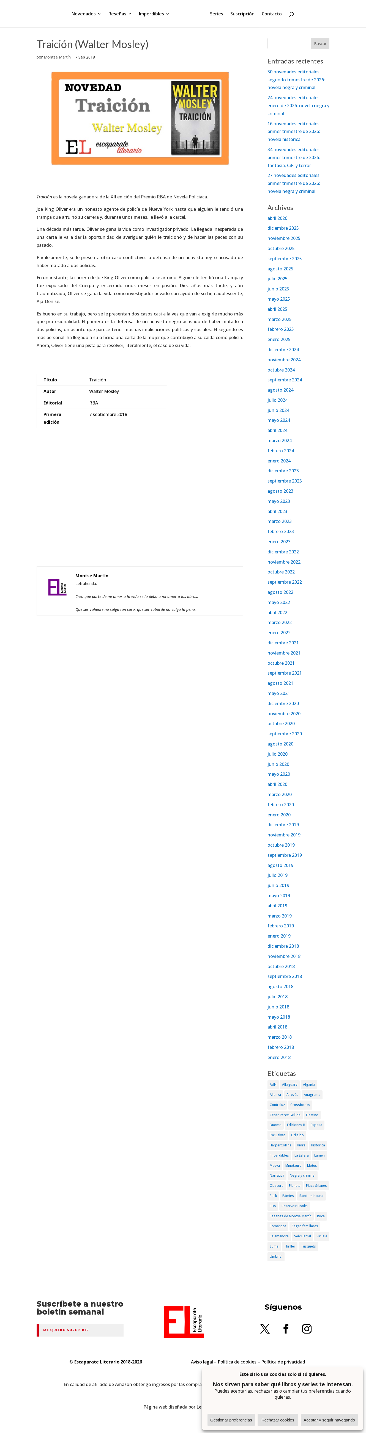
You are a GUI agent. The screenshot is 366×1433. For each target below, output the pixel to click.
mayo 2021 (278, 693)
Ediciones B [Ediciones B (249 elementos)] (296, 1124)
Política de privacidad (283, 1362)
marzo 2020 (279, 794)
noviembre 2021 (284, 653)
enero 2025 (279, 339)
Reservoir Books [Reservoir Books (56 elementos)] (295, 1206)
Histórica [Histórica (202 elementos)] (318, 1145)
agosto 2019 (280, 865)
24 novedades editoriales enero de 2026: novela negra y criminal (298, 106)
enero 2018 (279, 1057)
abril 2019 (277, 906)
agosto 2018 (280, 986)
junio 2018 (278, 1007)
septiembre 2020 (284, 734)
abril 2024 (277, 430)
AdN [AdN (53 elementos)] (273, 1084)
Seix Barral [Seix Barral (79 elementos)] (302, 1236)
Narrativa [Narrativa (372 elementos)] (277, 1175)
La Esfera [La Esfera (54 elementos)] (301, 1155)
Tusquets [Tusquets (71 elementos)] (308, 1246)
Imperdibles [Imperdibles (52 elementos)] (279, 1155)
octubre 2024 (281, 370)
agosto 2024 (280, 390)
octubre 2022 (281, 572)
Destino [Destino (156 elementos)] (312, 1115)
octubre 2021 (281, 663)
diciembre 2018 (283, 946)
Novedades (85, 14)
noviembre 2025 (284, 238)
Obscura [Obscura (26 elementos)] (276, 1185)
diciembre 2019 (283, 825)
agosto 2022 (280, 592)
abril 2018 (277, 1027)
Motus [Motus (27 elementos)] (312, 1165)
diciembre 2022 (283, 552)
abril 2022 (277, 612)
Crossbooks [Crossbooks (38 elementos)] (300, 1104)
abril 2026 (277, 218)
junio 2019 (278, 885)
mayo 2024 (278, 420)
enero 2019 (279, 936)
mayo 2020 (278, 774)
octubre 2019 (281, 845)
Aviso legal (202, 1362)
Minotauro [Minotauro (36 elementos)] (293, 1165)
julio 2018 (277, 997)
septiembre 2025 (284, 259)
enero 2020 (279, 815)
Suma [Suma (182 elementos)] (274, 1246)
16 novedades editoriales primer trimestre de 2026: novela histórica (293, 132)
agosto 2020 (280, 744)
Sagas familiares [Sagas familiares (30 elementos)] (305, 1226)
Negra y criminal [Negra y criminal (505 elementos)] (302, 1175)
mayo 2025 (278, 299)
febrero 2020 (280, 805)
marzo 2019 (279, 916)
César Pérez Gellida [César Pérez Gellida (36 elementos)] (285, 1115)
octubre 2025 (281, 248)
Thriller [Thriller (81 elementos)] (289, 1246)
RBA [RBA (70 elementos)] (273, 1206)
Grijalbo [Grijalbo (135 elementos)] (297, 1135)
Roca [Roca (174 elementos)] (321, 1216)
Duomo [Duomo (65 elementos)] (276, 1124)
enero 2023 (279, 542)
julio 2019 (277, 875)
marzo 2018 (279, 1037)
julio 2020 (277, 754)
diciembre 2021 (283, 643)
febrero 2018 (280, 1047)
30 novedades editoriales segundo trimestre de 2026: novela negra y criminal (296, 80)
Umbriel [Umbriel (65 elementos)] (276, 1256)
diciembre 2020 (283, 703)
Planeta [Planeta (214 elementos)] (295, 1185)
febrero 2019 (280, 926)
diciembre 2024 (283, 350)
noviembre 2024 (284, 360)
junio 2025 (278, 289)
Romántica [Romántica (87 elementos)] (278, 1226)
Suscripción (240, 14)
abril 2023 (277, 511)
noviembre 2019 (284, 835)
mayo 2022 (278, 602)
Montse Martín (57, 57)
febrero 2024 (280, 451)
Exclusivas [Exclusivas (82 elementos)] (278, 1135)
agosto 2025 (280, 269)
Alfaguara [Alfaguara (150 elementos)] (289, 1084)
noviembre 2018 (284, 956)
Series (214, 14)
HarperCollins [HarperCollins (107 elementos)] (280, 1145)
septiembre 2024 (284, 380)
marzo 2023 (279, 521)
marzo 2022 (279, 622)
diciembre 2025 (283, 228)
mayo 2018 (278, 1017)
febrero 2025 (280, 329)
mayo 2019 (278, 895)
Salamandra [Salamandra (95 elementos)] (279, 1236)
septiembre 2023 (284, 481)
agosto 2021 (280, 683)
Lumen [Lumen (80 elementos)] (319, 1155)
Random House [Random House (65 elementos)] (311, 1195)
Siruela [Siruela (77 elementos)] (321, 1236)
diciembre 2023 (283, 471)
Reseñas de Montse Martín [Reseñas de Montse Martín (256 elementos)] (291, 1216)
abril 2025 (277, 309)
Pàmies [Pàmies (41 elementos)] (288, 1195)
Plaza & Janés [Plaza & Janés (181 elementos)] (316, 1185)
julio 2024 (277, 400)
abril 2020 (277, 784)
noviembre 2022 (284, 562)
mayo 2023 (278, 501)
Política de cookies (237, 1362)
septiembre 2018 (284, 976)
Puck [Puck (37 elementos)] (273, 1195)
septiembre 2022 (284, 582)
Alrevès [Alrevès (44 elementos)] (292, 1094)
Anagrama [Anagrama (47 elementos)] (312, 1094)
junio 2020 (278, 764)
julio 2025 (277, 279)
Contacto (270, 14)
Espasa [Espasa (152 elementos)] (316, 1124)
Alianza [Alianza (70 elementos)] (275, 1094)
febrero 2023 (280, 531)
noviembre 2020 (284, 714)
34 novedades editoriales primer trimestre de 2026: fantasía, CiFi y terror (293, 157)
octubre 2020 (281, 723)
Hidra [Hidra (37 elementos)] (301, 1145)
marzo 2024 (279, 440)
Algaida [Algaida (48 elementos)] (309, 1084)
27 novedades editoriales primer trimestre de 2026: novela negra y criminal (293, 183)
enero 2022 (279, 633)
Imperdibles (153, 14)
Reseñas (119, 14)
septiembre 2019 (284, 855)
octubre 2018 (281, 966)
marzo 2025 (279, 319)
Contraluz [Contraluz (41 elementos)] (277, 1104)
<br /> (139, 514)
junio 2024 (278, 410)
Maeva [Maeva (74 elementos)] (275, 1165)
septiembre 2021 (284, 673)
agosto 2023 (280, 491)
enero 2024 (279, 461)
